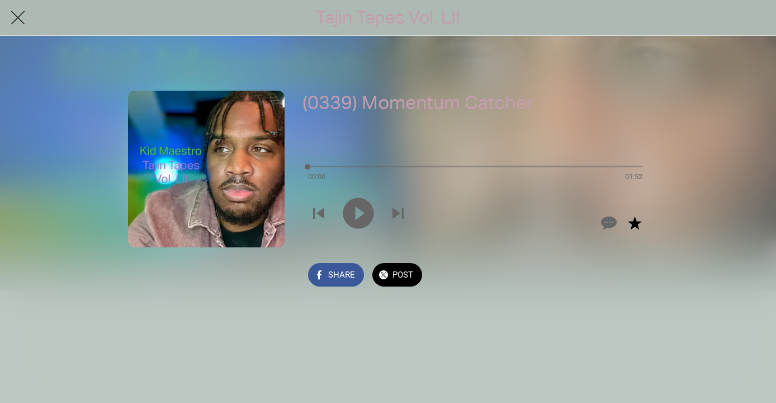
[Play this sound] (358, 214)
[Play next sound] (398, 214)
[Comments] (607, 222)
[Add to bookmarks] (634, 222)
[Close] (18, 18)
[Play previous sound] (318, 214)
